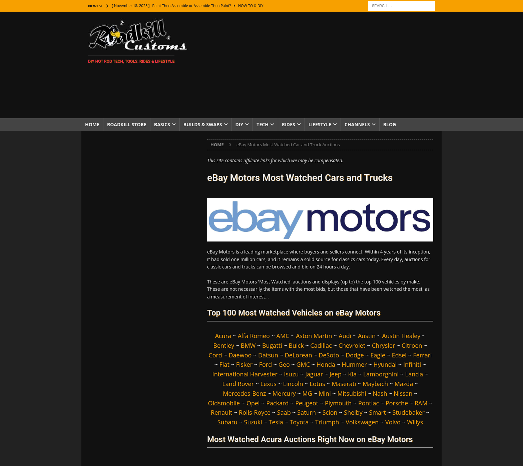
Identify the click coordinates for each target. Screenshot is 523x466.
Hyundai (385, 364)
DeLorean (298, 355)
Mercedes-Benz (244, 393)
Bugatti (272, 345)
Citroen (412, 345)
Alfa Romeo (254, 336)
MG (307, 393)
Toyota (299, 422)
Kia (352, 374)
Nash (380, 393)
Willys (415, 422)
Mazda (404, 384)
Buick (296, 345)
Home (92, 124)
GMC (303, 364)
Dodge (355, 355)
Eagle (378, 355)
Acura (223, 336)
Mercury (284, 393)
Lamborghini (381, 374)
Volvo (393, 422)
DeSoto (329, 355)
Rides (288, 124)
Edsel (399, 355)
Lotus (317, 384)
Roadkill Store (126, 124)
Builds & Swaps (202, 124)
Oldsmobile (224, 403)
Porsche (397, 403)
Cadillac (321, 345)
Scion (330, 412)
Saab (284, 412)
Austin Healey (401, 336)
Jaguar (314, 374)
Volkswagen (362, 422)
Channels (357, 124)
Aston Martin (314, 336)
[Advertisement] (319, 65)
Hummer (354, 364)
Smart (377, 412)
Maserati (344, 384)
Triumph (327, 422)
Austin (367, 336)
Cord (215, 355)
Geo (284, 364)
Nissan (403, 393)
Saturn (306, 412)
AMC (283, 336)
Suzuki (253, 422)
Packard (277, 403)
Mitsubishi (351, 393)
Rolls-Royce (255, 412)
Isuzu (291, 374)
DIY (239, 124)
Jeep (336, 374)
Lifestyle (320, 124)
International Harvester (245, 374)
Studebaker (408, 412)
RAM (421, 403)
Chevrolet (352, 345)
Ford (265, 364)
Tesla (276, 422)
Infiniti (412, 364)
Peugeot (306, 403)
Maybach (375, 384)
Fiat (224, 364)
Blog (389, 124)
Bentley (223, 345)
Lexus (268, 384)
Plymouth (338, 403)
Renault (221, 412)
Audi (345, 336)
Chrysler (383, 345)
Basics (162, 124)
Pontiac (368, 403)
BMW (248, 345)
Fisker (244, 364)
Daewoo (240, 355)
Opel (253, 403)
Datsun (268, 355)
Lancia (414, 374)
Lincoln (293, 384)
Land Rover (238, 384)
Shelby (353, 412)
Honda (326, 364)
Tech (262, 124)
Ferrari (422, 355)
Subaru (227, 422)
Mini (325, 393)
